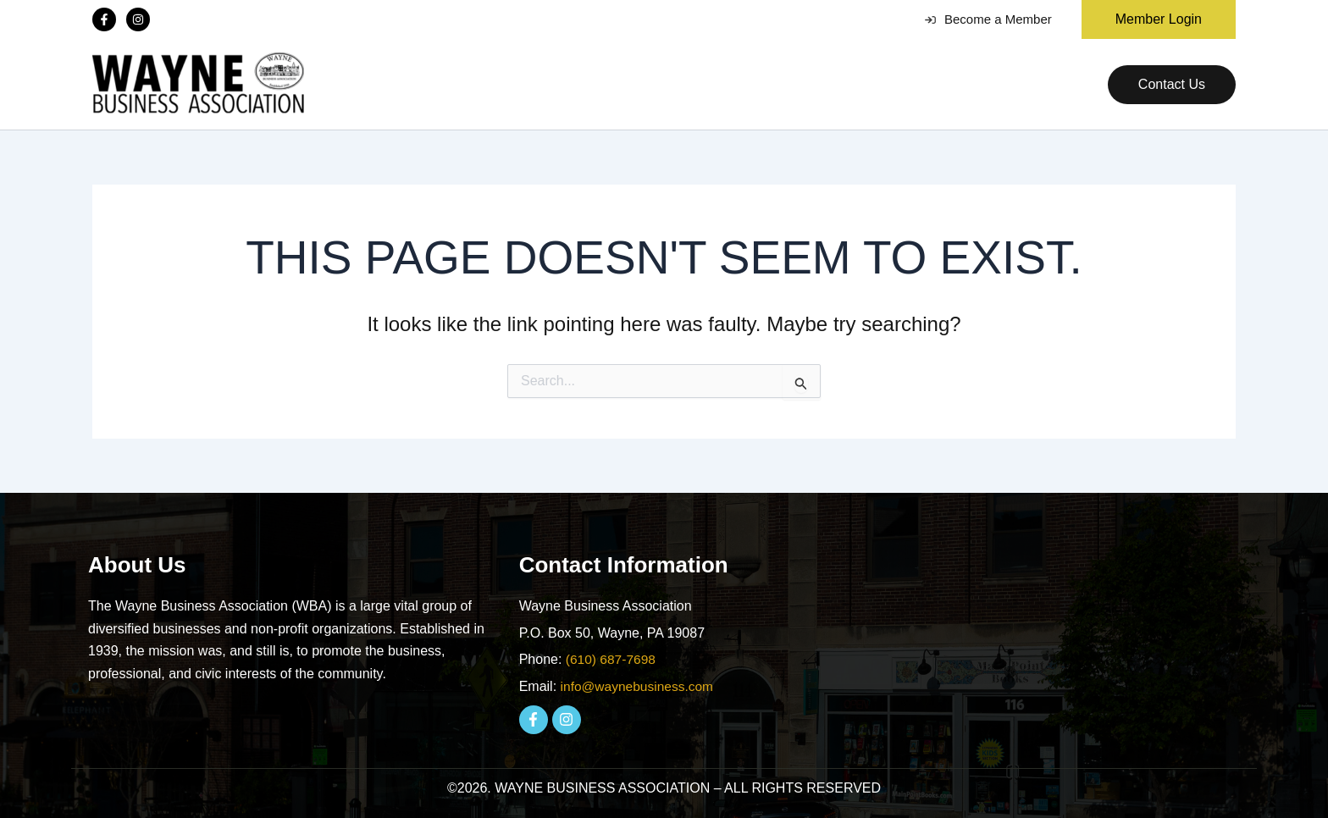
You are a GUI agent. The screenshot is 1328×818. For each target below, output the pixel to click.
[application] (531, 85)
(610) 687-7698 (612, 659)
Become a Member (988, 19)
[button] (1152, 19)
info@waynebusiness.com (639, 686)
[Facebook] (104, 19)
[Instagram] (138, 19)
